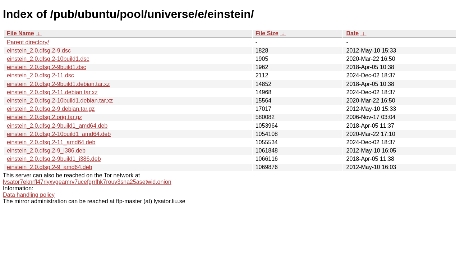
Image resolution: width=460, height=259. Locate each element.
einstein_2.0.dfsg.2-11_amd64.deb (51, 142)
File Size (267, 33)
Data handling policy (29, 195)
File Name (20, 33)
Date (352, 33)
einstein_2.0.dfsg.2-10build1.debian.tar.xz (60, 100)
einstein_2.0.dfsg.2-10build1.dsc (48, 59)
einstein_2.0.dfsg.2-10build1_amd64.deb (59, 134)
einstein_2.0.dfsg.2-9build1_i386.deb (54, 159)
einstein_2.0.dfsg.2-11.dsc (40, 75)
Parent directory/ (28, 42)
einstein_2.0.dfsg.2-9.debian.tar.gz (51, 109)
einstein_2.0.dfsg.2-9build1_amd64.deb (57, 126)
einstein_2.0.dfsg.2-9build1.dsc (46, 67)
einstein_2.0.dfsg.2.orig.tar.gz (44, 117)
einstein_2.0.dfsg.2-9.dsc (39, 50)
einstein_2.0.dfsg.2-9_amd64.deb (49, 167)
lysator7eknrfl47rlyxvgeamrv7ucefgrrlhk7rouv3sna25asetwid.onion (87, 182)
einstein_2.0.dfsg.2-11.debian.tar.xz (52, 92)
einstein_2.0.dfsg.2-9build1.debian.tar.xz (58, 84)
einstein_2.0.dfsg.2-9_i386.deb (46, 150)
